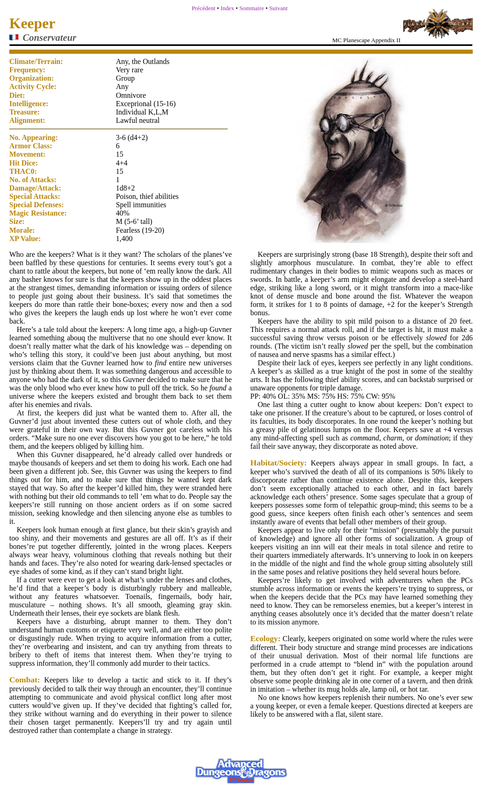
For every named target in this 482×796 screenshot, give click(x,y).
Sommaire (251, 8)
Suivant (278, 8)
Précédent (203, 8)
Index (228, 8)
